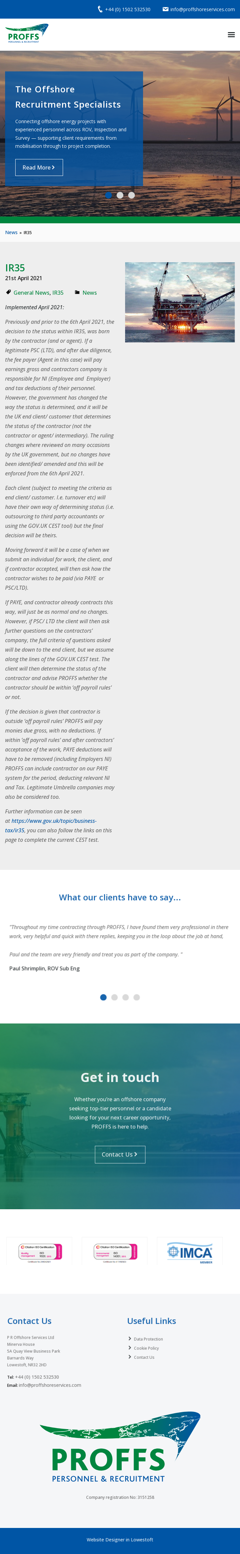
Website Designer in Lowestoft (120, 1539)
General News (31, 292)
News (11, 232)
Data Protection (155, 1334)
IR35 (58, 292)
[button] (108, 195)
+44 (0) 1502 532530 (42, 1363)
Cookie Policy (153, 1341)
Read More (36, 167)
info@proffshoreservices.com (52, 1369)
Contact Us (152, 1348)
